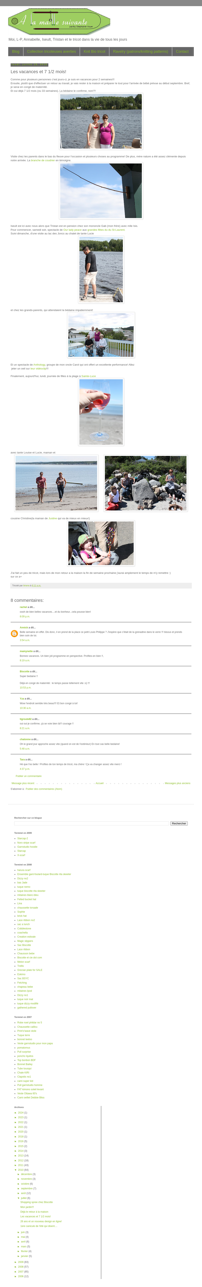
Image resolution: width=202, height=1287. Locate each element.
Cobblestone (24, 928)
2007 (21, 1271)
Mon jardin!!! (27, 1207)
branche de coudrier (43, 160)
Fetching (22, 982)
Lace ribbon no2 (26, 920)
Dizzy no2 (22, 878)
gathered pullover (26, 1007)
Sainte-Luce (88, 376)
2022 (21, 1122)
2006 (21, 1276)
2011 (21, 1165)
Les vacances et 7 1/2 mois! (35, 1216)
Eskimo (21, 974)
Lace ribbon (23, 949)
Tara (22, 759)
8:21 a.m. (25, 728)
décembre (27, 1174)
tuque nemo (23, 886)
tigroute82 (26, 719)
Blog (15, 51)
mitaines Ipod (24, 990)
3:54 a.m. (25, 640)
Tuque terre (23, 1035)
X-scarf (21, 855)
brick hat (22, 915)
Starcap (21, 850)
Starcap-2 (22, 838)
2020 (21, 1131)
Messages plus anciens (177, 783)
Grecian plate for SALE (29, 970)
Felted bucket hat (26, 899)
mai (23, 1237)
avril (23, 1241)
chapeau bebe (25, 986)
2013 (21, 1155)
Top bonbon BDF (26, 1060)
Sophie (21, 911)
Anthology (39, 364)
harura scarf (23, 870)
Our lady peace (72, 229)
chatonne (25, 739)
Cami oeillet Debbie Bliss (30, 1097)
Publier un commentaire (29, 776)
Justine (53, 518)
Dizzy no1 (22, 995)
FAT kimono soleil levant (30, 1089)
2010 (21, 1169)
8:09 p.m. (25, 616)
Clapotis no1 (24, 1076)
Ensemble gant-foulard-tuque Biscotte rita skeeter (44, 874)
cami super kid (25, 1081)
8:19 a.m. (25, 660)
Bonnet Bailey (24, 1064)
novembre (27, 1178)
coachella (22, 932)
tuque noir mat (25, 999)
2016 (21, 1141)
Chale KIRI (23, 1072)
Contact (182, 51)
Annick (24, 627)
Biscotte (24, 671)
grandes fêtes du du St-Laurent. (106, 229)
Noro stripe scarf (26, 842)
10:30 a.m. (25, 708)
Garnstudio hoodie (27, 846)
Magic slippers (25, 941)
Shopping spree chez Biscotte (36, 1202)
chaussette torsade (27, 907)
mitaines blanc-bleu (27, 895)
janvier (25, 1256)
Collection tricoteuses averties (51, 51)
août (24, 1193)
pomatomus (23, 1047)
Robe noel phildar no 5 (29, 1022)
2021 (21, 1127)
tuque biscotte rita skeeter (31, 891)
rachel (23, 607)
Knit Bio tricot (94, 51)
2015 (21, 1146)
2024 (21, 1112)
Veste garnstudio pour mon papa (35, 1043)
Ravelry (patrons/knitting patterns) (140, 51)
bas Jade (22, 882)
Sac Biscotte (24, 945)
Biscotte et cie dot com (29, 957)
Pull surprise (24, 1051)
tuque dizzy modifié (27, 1003)
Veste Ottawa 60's (27, 1093)
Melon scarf (23, 961)
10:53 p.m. (25, 687)
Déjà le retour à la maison (34, 1211)
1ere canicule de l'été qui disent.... (38, 1226)
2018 (21, 1136)
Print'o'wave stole (26, 1031)
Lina (19, 903)
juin (23, 1232)
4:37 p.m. (25, 769)
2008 (21, 1266)
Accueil (100, 783)
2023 (21, 1117)
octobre (25, 1183)
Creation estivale (26, 936)
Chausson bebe (25, 953)
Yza (22, 698)
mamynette (26, 651)
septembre (27, 1188)
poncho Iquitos (25, 1056)
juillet (24, 1198)
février (25, 1251)
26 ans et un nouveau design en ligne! (41, 1221)
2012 (21, 1160)
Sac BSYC (23, 978)
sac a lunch (23, 924)
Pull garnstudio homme (29, 1085)
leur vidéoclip (38, 368)
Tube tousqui (24, 1068)
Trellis (20, 966)
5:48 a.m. (25, 748)
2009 (21, 1262)
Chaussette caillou (27, 1026)
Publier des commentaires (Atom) (44, 789)
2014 (21, 1150)
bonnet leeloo (24, 1039)
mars (24, 1246)
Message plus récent (23, 783)
